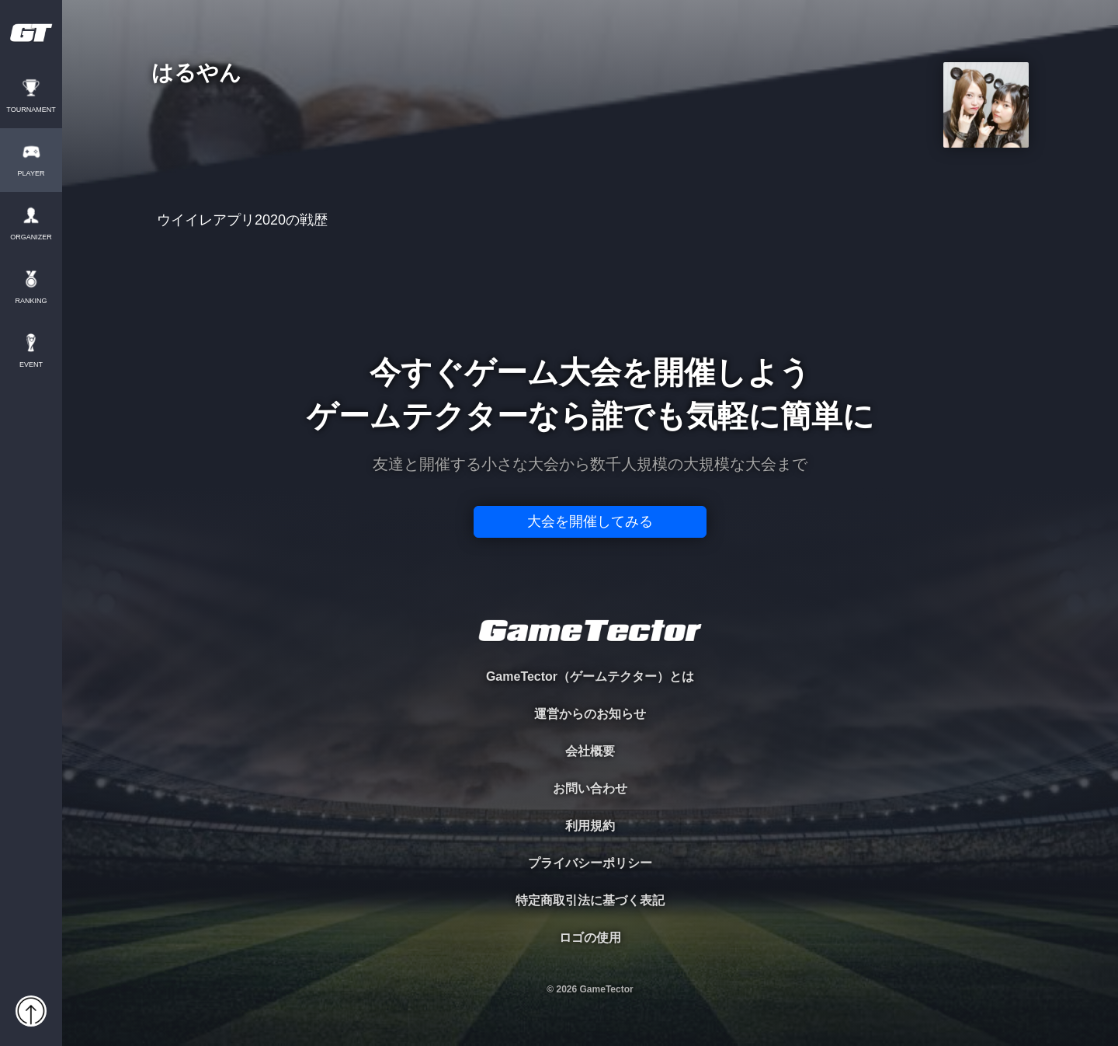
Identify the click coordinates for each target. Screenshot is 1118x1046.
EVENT (31, 364)
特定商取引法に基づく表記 (590, 900)
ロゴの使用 (590, 937)
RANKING (31, 301)
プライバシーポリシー (590, 863)
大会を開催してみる (590, 521)
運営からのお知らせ (590, 713)
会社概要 (590, 751)
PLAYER (31, 173)
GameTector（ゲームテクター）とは (590, 676)
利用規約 (590, 825)
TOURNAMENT (30, 109)
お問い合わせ (590, 788)
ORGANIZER (31, 237)
